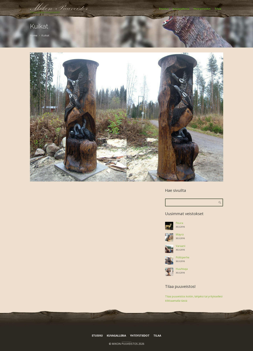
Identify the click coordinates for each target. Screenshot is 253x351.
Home (33, 35)
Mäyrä (180, 234)
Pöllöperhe (182, 257)
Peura (179, 223)
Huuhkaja (182, 269)
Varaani (180, 246)
